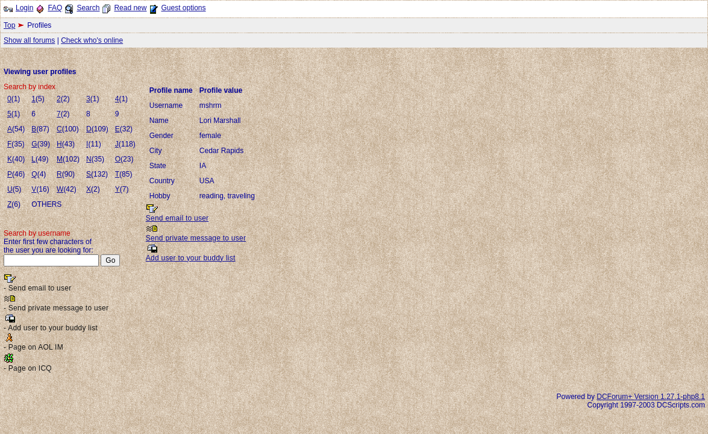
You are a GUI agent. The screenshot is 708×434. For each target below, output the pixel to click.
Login (24, 8)
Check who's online (92, 40)
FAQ (55, 8)
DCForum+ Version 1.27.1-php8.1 (651, 396)
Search (88, 8)
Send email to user (177, 218)
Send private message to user (196, 238)
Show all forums (29, 40)
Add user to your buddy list (191, 258)
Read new (130, 8)
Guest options (183, 8)
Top (9, 25)
